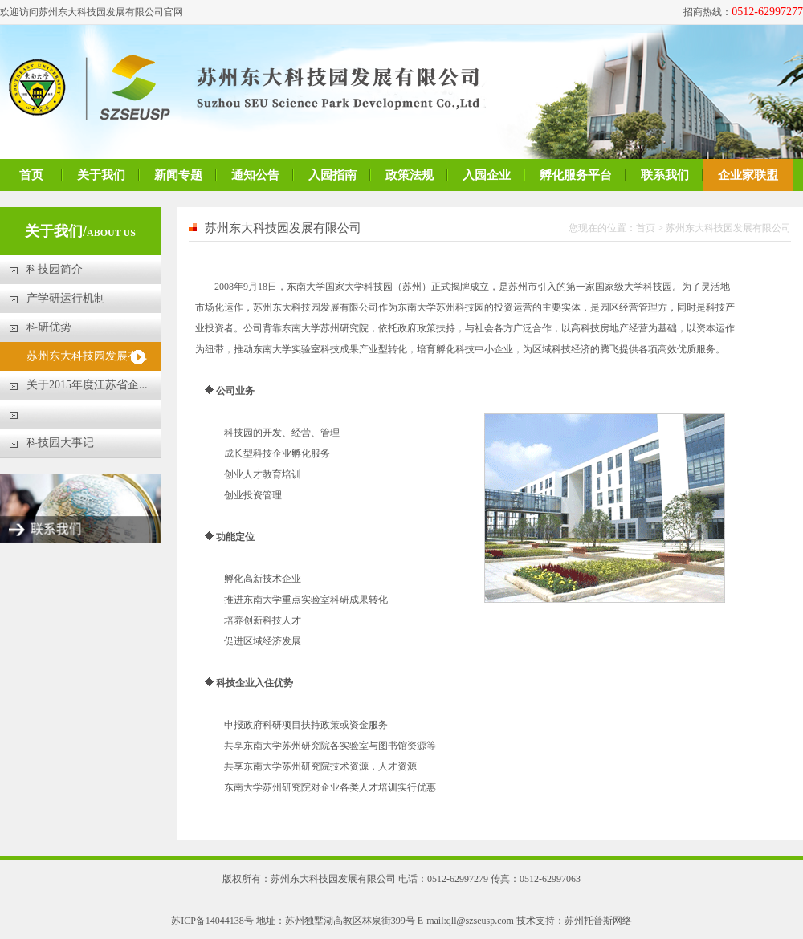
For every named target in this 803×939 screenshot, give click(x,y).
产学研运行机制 (65, 298)
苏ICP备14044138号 (212, 920)
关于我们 (101, 175)
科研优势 (48, 327)
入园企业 (487, 175)
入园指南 (332, 175)
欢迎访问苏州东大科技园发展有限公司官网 (91, 12)
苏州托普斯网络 (598, 920)
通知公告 (255, 175)
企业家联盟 (748, 175)
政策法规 (409, 175)
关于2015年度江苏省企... (87, 385)
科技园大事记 (60, 443)
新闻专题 (178, 175)
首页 (31, 175)
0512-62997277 (767, 12)
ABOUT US (111, 232)
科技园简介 (54, 269)
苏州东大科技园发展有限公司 (728, 228)
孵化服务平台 (576, 175)
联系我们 (665, 175)
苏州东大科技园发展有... (87, 356)
